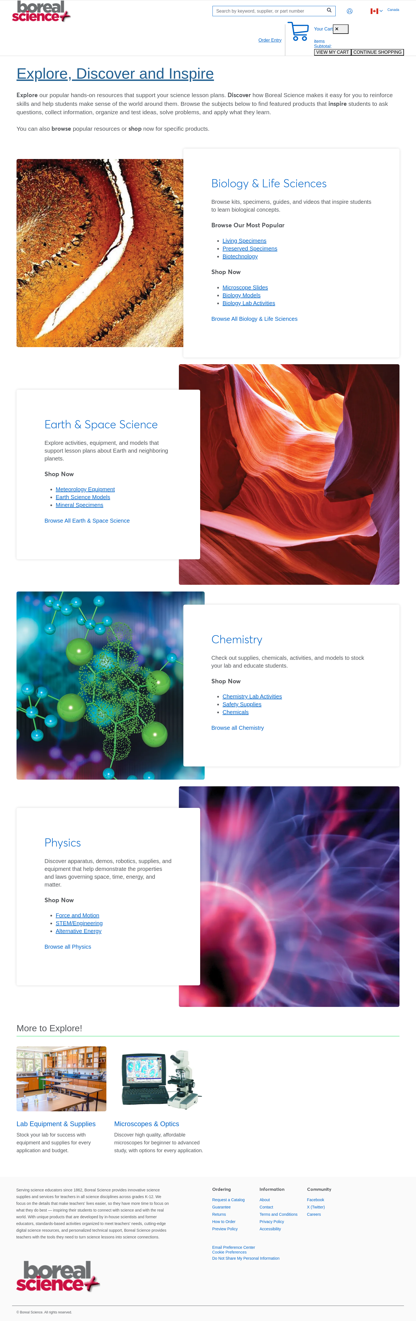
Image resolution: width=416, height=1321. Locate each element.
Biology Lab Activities (249, 303)
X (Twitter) (316, 1207)
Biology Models (242, 295)
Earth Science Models (83, 497)
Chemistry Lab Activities (252, 696)
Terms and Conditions (278, 1214)
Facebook (315, 1200)
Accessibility (270, 1229)
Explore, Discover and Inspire (115, 73)
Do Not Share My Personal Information (245, 1258)
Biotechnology (240, 256)
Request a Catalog (228, 1200)
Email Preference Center (233, 1247)
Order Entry (270, 40)
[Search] (269, 11)
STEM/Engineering (79, 923)
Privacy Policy (272, 1221)
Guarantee (221, 1207)
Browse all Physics (68, 947)
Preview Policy (225, 1229)
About (265, 1200)
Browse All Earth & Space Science (87, 521)
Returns (219, 1214)
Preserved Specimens (250, 249)
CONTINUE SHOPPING (378, 52)
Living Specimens (245, 241)
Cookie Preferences (229, 1252)
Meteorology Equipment (85, 489)
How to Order (223, 1221)
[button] (349, 11)
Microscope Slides (245, 287)
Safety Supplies (242, 704)
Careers (314, 1214)
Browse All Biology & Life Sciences (254, 319)
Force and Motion (77, 915)
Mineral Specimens (79, 505)
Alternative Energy (78, 931)
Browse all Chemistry (237, 728)
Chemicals (236, 712)
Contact (266, 1207)
